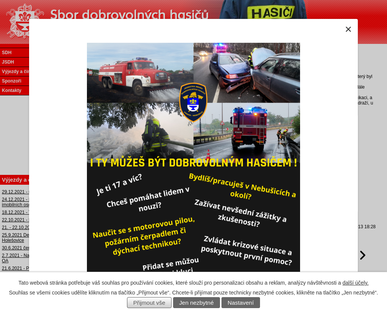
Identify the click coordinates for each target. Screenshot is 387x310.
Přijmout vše (149, 302)
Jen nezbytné (196, 302)
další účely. (355, 283)
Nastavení (241, 302)
